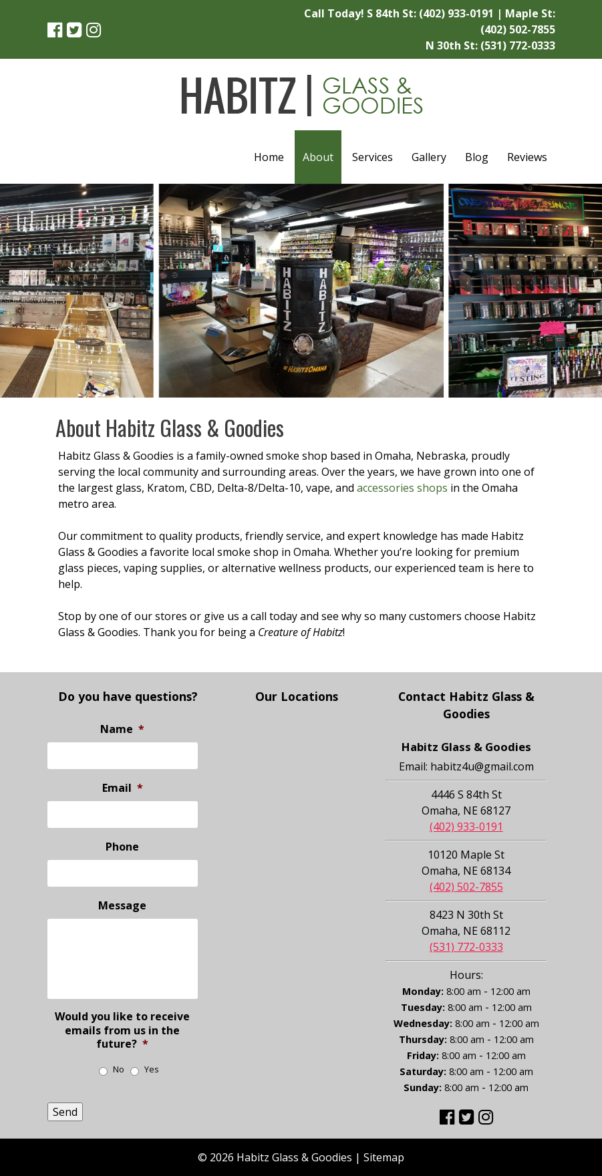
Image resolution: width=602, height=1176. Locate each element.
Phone (122, 847)
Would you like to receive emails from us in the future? (122, 1030)
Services (372, 157)
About (318, 157)
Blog (476, 157)
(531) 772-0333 (517, 45)
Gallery (429, 157)
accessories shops (402, 487)
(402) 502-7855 (517, 29)
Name (122, 729)
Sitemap (383, 1157)
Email (122, 788)
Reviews (527, 157)
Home (269, 157)
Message (122, 906)
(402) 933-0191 (456, 13)
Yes (151, 1069)
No (118, 1069)
